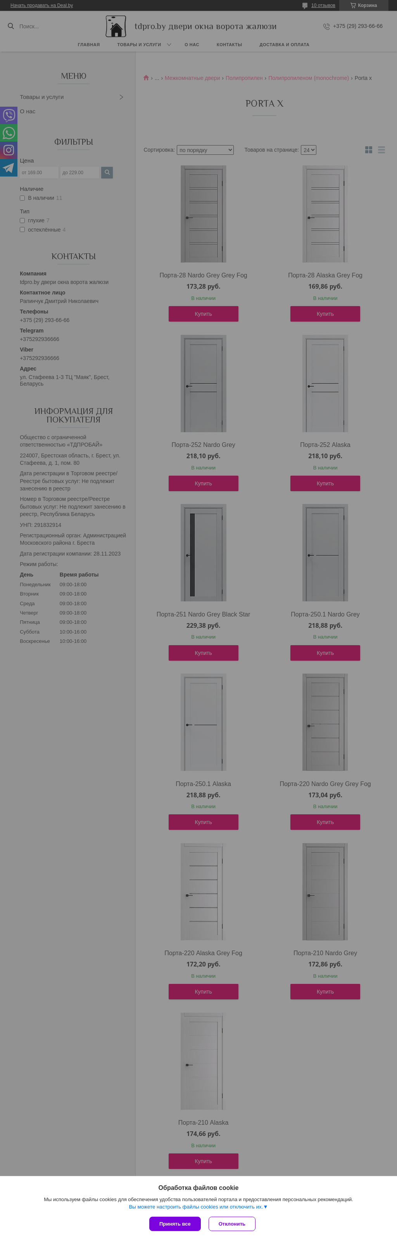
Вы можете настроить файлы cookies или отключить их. (196, 1207)
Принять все (175, 1224)
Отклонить (232, 1224)
